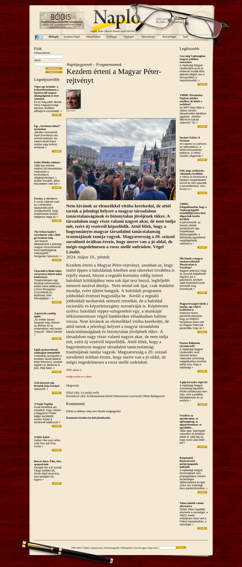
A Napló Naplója (43, 404)
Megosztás (72, 385)
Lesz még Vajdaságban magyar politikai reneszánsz (192, 59)
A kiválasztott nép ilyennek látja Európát (47, 384)
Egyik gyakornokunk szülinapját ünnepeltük (47, 351)
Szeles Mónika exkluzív (47, 162)
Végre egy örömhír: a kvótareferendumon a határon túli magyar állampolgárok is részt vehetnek (46, 92)
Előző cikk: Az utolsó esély (82, 392)
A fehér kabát (41, 437)
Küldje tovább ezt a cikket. (79, 376)
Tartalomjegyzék (111, 548)
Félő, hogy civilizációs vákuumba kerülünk (192, 172)
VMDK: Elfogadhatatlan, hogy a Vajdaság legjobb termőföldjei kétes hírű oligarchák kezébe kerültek (193, 212)
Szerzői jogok (140, 548)
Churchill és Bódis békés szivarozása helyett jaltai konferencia (48, 274)
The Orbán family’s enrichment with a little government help (47, 234)
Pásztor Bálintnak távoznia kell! (190, 345)
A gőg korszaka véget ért (193, 382)
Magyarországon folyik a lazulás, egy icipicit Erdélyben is (194, 306)
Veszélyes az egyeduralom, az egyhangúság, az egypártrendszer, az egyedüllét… (191, 421)
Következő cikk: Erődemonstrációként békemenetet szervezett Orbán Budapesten (115, 396)
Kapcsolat (152, 548)
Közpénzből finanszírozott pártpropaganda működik (189, 462)
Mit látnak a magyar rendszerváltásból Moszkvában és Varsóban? (191, 263)
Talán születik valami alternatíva (192, 505)
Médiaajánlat (127, 548)
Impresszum (96, 548)
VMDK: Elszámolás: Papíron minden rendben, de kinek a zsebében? (191, 100)
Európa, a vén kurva (45, 198)
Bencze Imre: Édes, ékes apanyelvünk (47, 463)
